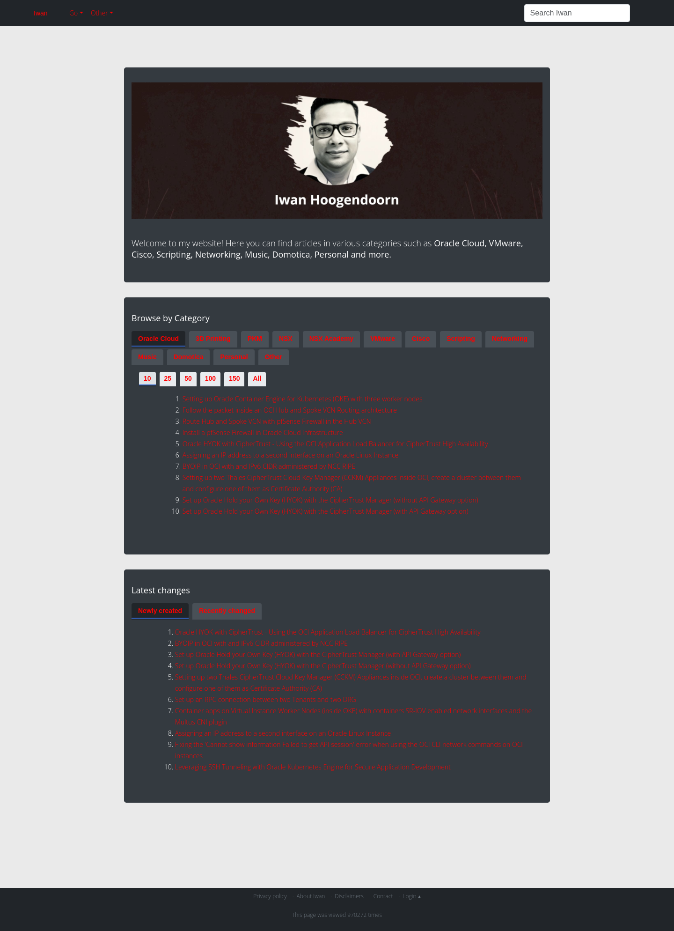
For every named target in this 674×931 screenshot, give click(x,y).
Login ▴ (411, 896)
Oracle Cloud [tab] (158, 338)
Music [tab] (147, 357)
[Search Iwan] (577, 13)
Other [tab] (273, 357)
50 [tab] (188, 378)
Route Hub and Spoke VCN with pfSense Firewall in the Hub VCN (277, 421)
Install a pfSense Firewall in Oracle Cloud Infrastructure (263, 432)
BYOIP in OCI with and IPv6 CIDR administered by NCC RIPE (269, 466)
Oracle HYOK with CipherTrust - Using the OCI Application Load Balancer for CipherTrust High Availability (335, 443)
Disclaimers (349, 896)
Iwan (41, 13)
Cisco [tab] (421, 338)
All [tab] (257, 378)
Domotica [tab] (189, 357)
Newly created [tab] (160, 610)
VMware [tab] (382, 338)
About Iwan (311, 896)
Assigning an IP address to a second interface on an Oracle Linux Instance (290, 455)
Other (99, 12)
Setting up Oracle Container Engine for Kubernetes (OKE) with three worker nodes (303, 398)
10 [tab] (147, 378)
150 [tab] (234, 378)
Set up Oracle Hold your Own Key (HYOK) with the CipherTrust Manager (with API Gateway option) (326, 511)
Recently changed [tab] (227, 610)
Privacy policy (269, 896)
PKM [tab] (255, 338)
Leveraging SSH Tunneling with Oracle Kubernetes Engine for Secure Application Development (313, 766)
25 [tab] (168, 378)
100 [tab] (210, 378)
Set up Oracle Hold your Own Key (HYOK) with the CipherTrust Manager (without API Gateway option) (330, 499)
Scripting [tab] (461, 338)
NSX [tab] (286, 338)
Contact (383, 896)
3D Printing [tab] (213, 338)
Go (73, 12)
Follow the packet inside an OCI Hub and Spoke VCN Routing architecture (290, 410)
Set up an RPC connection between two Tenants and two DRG (265, 699)
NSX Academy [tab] (331, 338)
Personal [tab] (234, 357)
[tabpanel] (337, 452)
